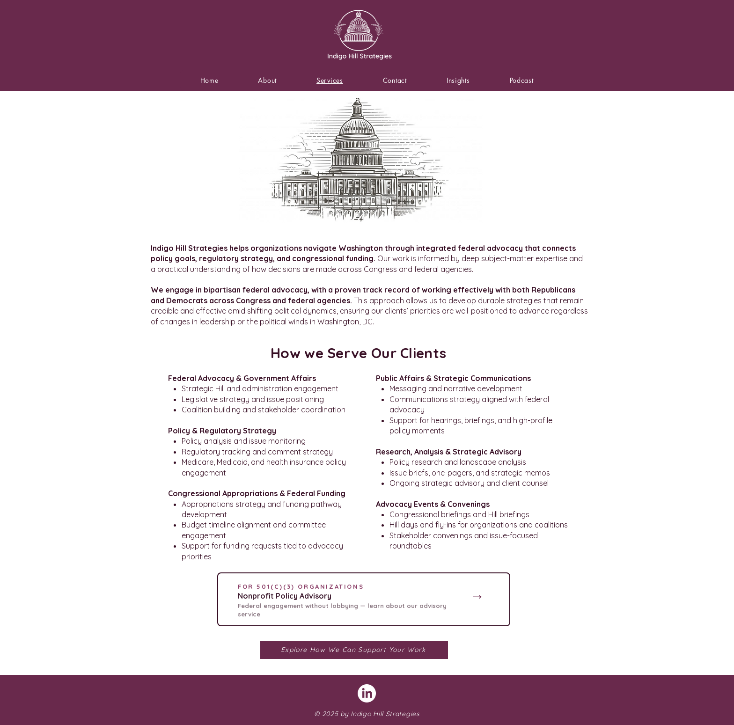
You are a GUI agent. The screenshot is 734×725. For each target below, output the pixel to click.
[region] (363, 599)
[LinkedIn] (367, 693)
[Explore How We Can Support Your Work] (354, 650)
